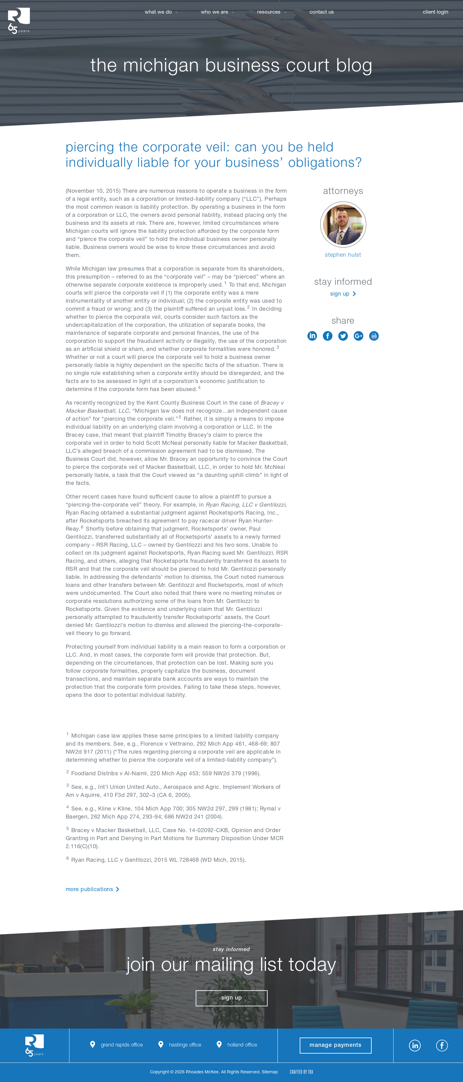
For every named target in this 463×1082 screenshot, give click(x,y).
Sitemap (270, 1072)
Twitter (343, 336)
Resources (269, 12)
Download (374, 336)
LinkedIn (312, 336)
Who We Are (214, 12)
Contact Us (322, 12)
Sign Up (340, 294)
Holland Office (242, 1045)
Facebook (327, 336)
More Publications (89, 890)
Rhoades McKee (19, 21)
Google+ (358, 336)
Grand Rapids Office (122, 1045)
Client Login (435, 12)
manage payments (335, 1045)
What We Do (158, 12)
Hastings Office (185, 1045)
